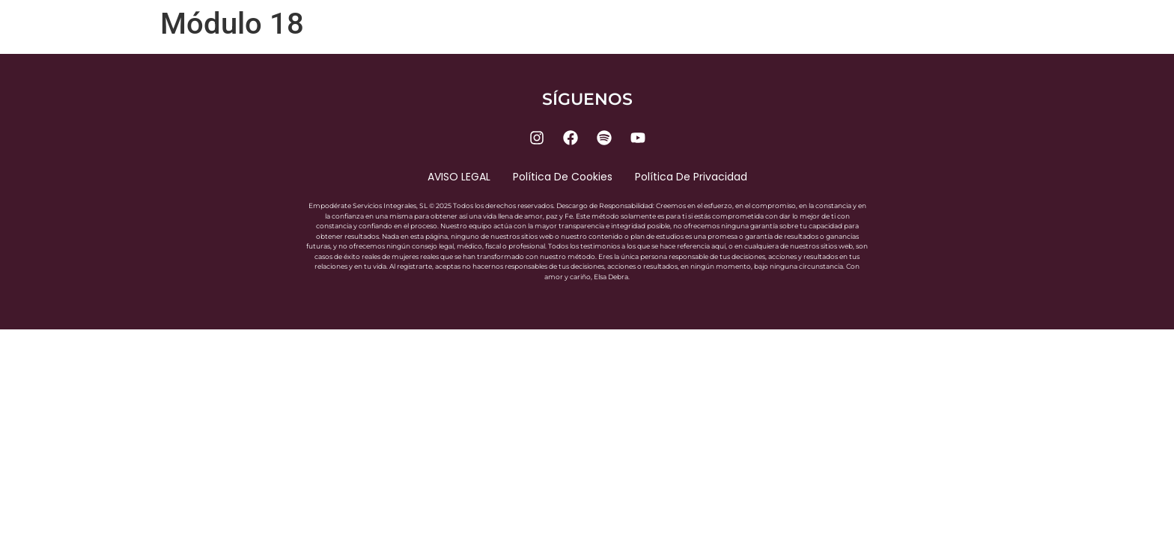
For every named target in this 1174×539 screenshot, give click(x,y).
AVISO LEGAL (459, 176)
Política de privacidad (691, 176)
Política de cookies (562, 176)
